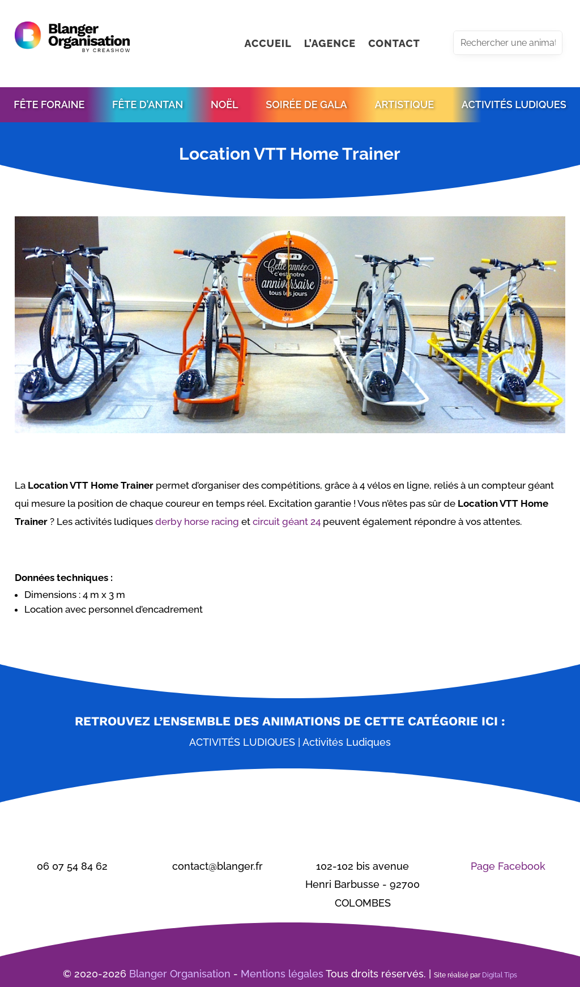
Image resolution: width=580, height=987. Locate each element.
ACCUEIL (267, 44)
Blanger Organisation (180, 974)
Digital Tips (499, 975)
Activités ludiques (242, 742)
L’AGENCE (330, 44)
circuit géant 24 (287, 521)
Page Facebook (508, 866)
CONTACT (394, 44)
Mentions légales (282, 974)
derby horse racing (197, 521)
